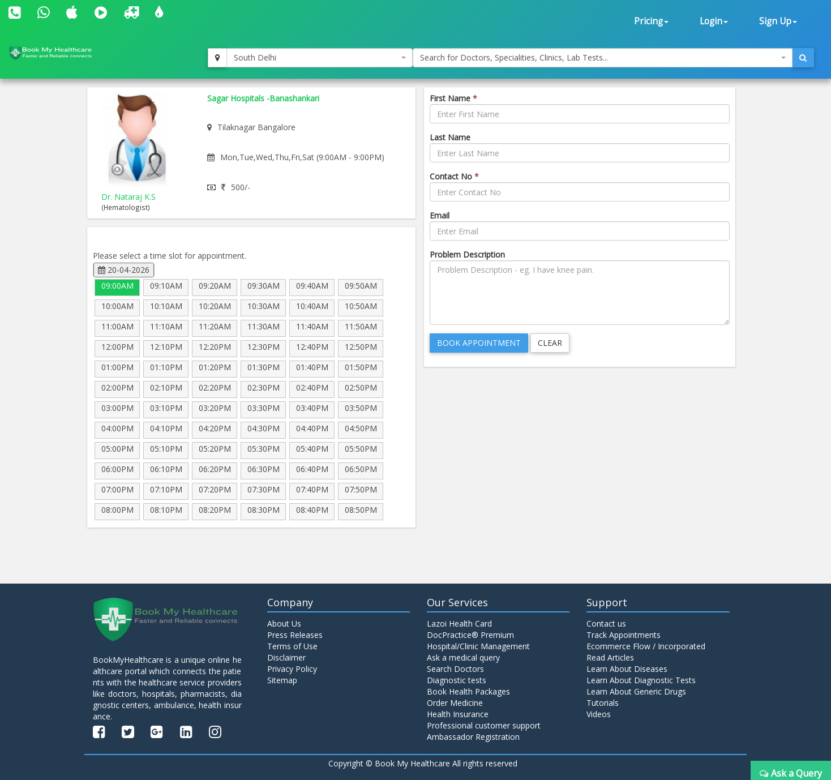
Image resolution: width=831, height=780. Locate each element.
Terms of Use (292, 646)
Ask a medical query (463, 657)
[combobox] (319, 57)
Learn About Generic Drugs (636, 691)
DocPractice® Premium (470, 634)
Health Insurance (458, 714)
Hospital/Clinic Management (478, 646)
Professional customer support (484, 725)
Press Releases (295, 634)
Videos (598, 714)
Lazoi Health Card (459, 623)
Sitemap (282, 680)
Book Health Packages (468, 691)
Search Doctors (455, 668)
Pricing (651, 21)
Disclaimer (286, 657)
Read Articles (610, 657)
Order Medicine (455, 702)
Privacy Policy (292, 668)
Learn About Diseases (626, 668)
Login (714, 21)
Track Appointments (623, 634)
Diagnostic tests (456, 680)
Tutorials (602, 702)
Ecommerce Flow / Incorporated (645, 646)
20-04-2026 (123, 269)
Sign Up (778, 21)
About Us (284, 623)
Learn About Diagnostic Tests (641, 680)
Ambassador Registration (473, 736)
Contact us (606, 623)
